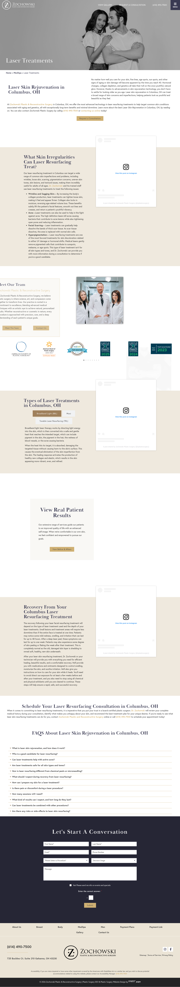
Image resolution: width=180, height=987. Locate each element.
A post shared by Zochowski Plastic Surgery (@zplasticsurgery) (126, 203)
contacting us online (90, 110)
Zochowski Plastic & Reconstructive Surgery (31, 104)
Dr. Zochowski (56, 185)
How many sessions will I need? (27, 793)
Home (8, 72)
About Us (16, 927)
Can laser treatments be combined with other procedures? (40, 805)
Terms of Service (154, 955)
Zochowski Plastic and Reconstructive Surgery (81, 716)
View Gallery (105, 5)
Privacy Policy (167, 955)
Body (60, 927)
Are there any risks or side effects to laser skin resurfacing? (41, 811)
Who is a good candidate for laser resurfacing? (35, 753)
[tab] (47, 413)
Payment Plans (127, 927)
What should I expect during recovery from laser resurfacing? (41, 776)
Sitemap (143, 955)
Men (103, 927)
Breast (39, 927)
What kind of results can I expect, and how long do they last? (41, 799)
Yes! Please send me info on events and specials (91, 885)
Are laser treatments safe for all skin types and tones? (38, 765)
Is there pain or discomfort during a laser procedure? (37, 788)
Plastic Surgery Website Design (113, 982)
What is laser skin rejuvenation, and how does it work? (38, 748)
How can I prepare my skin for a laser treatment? (35, 782)
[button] (90, 360)
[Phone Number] (114, 852)
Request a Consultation (132, 5)
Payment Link (156, 927)
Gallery (79, 932)
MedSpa (17, 72)
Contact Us (103, 932)
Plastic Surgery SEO (90, 982)
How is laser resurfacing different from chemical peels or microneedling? (47, 771)
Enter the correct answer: (90, 891)
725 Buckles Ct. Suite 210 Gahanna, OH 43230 (32, 958)
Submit (90, 905)
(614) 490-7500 (160, 5)
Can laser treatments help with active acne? (33, 759)
